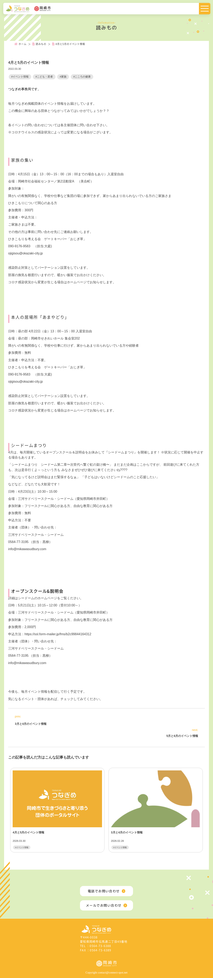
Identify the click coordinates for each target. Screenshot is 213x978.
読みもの (39, 44)
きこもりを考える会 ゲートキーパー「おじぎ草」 (49, 239)
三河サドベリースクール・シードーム (36, 534)
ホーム (20, 44)
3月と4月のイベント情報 (31, 723)
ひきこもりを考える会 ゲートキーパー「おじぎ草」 (47, 367)
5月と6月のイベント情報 (182, 735)
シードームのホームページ (37, 598)
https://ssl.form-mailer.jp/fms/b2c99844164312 (57, 634)
